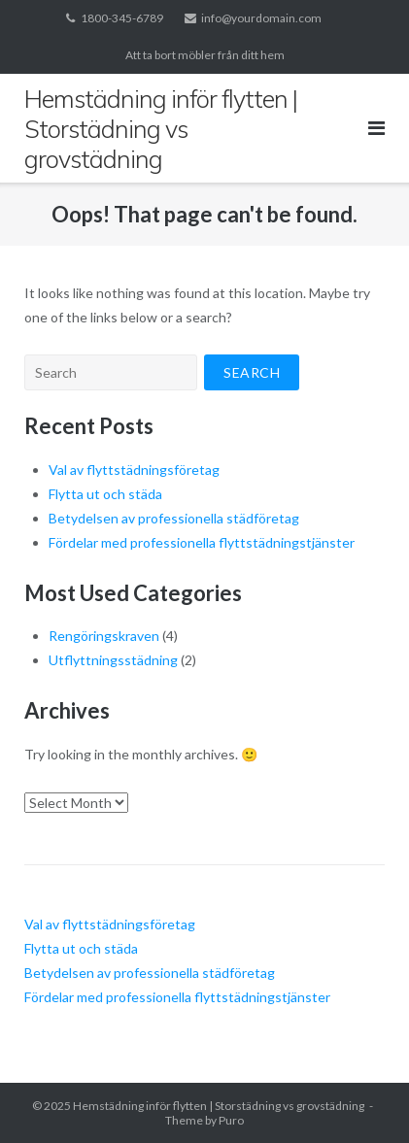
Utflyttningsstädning (113, 660)
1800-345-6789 (122, 18)
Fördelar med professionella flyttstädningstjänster (202, 542)
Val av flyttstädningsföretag (134, 469)
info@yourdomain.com (261, 18)
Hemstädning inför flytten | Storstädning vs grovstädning (218, 1105)
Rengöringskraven (104, 635)
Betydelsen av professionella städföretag (174, 518)
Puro (231, 1120)
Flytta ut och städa (105, 494)
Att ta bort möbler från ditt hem (205, 55)
